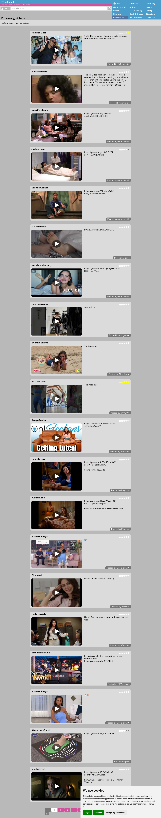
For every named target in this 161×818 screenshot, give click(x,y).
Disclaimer (150, 14)
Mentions (117, 14)
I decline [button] (98, 813)
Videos (116, 10)
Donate (149, 7)
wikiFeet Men (118, 17)
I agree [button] (87, 813)
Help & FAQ (150, 3)
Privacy (149, 10)
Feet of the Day (136, 10)
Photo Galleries (119, 7)
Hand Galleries (136, 17)
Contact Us (150, 17)
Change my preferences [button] (115, 813)
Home (119, 3)
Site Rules (134, 3)
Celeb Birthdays (136, 14)
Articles (133, 7)
